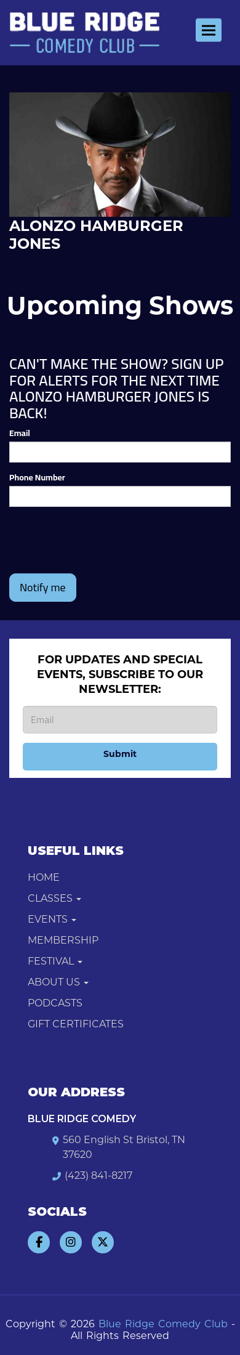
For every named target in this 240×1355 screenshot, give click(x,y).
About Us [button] (58, 982)
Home (44, 877)
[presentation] (102, 540)
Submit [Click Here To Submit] (120, 753)
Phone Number (37, 477)
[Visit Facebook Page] (39, 1242)
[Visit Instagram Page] (71, 1242)
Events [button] (52, 919)
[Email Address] (120, 720)
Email (19, 433)
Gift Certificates (76, 1024)
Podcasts (55, 1003)
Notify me (43, 587)
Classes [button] (54, 898)
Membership (63, 940)
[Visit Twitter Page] (103, 1242)
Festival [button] (55, 961)
